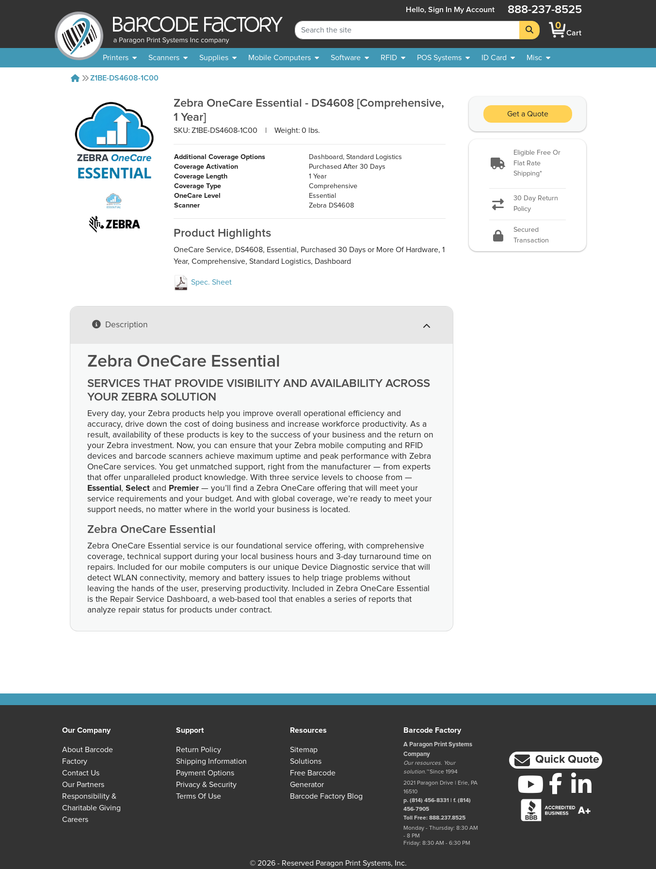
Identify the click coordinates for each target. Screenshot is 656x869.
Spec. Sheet (203, 282)
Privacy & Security (206, 785)
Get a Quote (527, 114)
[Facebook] (556, 783)
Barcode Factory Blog (326, 796)
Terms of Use (198, 796)
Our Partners (83, 785)
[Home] (75, 78)
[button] (527, 163)
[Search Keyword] (407, 30)
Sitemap (304, 750)
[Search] (529, 30)
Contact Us (80, 773)
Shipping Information (211, 761)
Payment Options (205, 773)
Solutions (305, 761)
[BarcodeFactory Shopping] (557, 30)
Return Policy (198, 750)
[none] (538, 57)
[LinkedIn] (581, 784)
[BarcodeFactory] (79, 30)
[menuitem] (120, 57)
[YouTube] (530, 784)
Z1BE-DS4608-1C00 (124, 78)
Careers (75, 819)
